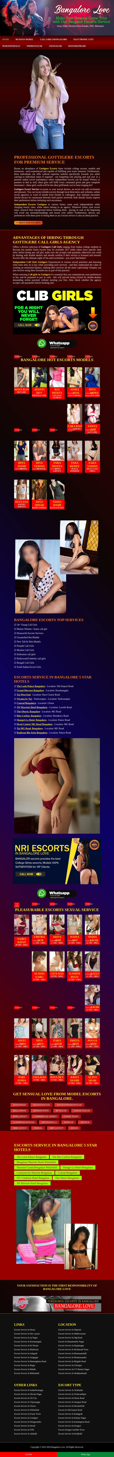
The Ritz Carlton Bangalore (67, 1156)
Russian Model (25, 39)
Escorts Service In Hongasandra (27, 1422)
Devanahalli (49, 1122)
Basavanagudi (41, 1105)
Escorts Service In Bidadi (25, 1369)
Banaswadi (19, 1105)
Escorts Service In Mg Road (70, 1338)
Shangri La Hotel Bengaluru (78, 1167)
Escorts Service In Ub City (25, 1398)
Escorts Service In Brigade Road (72, 1361)
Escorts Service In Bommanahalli (72, 1353)
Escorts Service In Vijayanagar (27, 1402)
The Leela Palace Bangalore (31, 1156)
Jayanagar (55, 46)
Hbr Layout (20, 1128)
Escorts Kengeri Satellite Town (71, 1430)
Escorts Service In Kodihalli (70, 1434)
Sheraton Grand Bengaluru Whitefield (37, 1167)
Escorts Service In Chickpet (70, 1365)
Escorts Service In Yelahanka (70, 1390)
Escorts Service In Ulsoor (25, 1406)
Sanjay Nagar (82, 1111)
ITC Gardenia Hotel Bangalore (33, 1178)
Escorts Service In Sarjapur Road (72, 1402)
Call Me (28, 1454)
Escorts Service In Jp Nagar (26, 1338)
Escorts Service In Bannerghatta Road (30, 1361)
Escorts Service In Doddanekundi (72, 1373)
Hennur (85, 1122)
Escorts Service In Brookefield (71, 1406)
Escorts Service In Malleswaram (72, 1334)
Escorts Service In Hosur (24, 1330)
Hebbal (38, 1128)
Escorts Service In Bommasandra (72, 1357)
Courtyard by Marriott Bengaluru (34, 1172)
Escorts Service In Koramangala (27, 1341)
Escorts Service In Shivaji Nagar (28, 1394)
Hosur (74, 1128)
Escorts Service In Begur (24, 1365)
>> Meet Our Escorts (28, 223)
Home (5, 39)
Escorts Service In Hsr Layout (27, 1334)
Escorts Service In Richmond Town (73, 1349)
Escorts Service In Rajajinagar (71, 1345)
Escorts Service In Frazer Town (27, 1414)
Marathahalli (11, 46)
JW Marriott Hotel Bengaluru (32, 1183)
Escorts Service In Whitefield (26, 1410)
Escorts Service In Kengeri (69, 1426)
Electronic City (84, 39)
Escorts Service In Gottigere (26, 1418)
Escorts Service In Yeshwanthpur (72, 1394)
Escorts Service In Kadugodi (70, 1414)
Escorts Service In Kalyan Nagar (72, 1418)
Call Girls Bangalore (53, 39)
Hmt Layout (56, 1128)
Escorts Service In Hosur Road (71, 1398)
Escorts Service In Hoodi (24, 1426)
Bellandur (19, 1111)
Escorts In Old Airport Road (70, 1410)
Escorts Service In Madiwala (26, 1349)
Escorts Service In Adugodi (25, 1353)
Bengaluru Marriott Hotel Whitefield (36, 1162)
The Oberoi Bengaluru (67, 1178)
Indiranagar (34, 46)
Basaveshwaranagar (69, 1105)
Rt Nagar (61, 1111)
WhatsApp (85, 1454)
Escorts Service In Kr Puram (26, 1345)
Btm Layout (20, 1116)
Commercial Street (45, 1116)
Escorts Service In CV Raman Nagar (73, 1369)
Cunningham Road (23, 1122)
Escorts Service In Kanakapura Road (73, 1422)
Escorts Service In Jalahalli (25, 1434)
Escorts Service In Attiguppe (26, 1357)
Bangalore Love (58, 1447)
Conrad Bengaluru (67, 1172)
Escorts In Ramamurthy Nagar (71, 1341)
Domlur (68, 1122)
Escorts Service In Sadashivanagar (28, 1390)
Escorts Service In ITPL (24, 1430)
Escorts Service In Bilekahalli (26, 1373)
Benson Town (41, 1111)
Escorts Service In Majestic (70, 1330)
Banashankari (77, 46)
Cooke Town (71, 1116)
